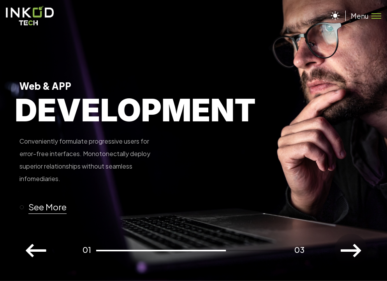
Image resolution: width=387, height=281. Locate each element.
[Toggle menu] (363, 16)
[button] (46, 207)
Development (135, 110)
